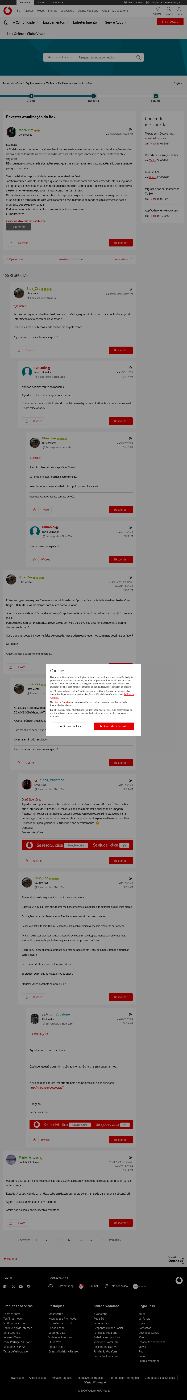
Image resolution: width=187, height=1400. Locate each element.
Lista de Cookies (61, 702)
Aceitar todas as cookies (113, 726)
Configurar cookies (70, 726)
